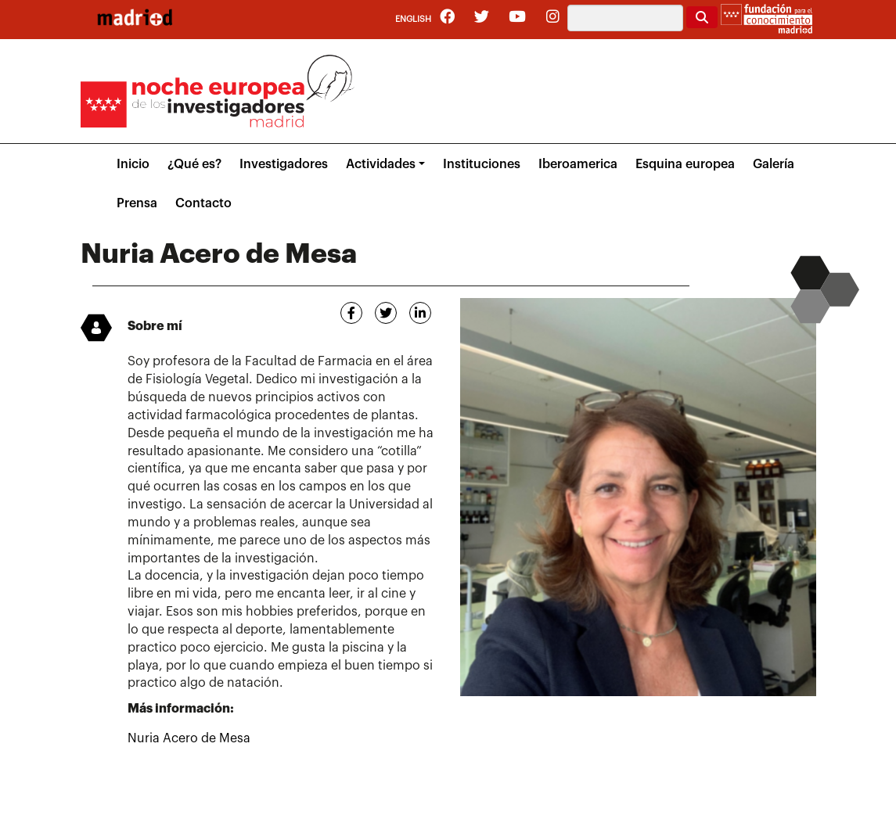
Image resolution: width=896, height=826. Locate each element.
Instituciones (481, 164)
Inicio (133, 164)
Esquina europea (685, 164)
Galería (773, 164)
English (413, 19)
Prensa (137, 203)
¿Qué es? (194, 164)
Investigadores (283, 164)
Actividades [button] (381, 164)
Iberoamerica (577, 164)
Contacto (203, 203)
